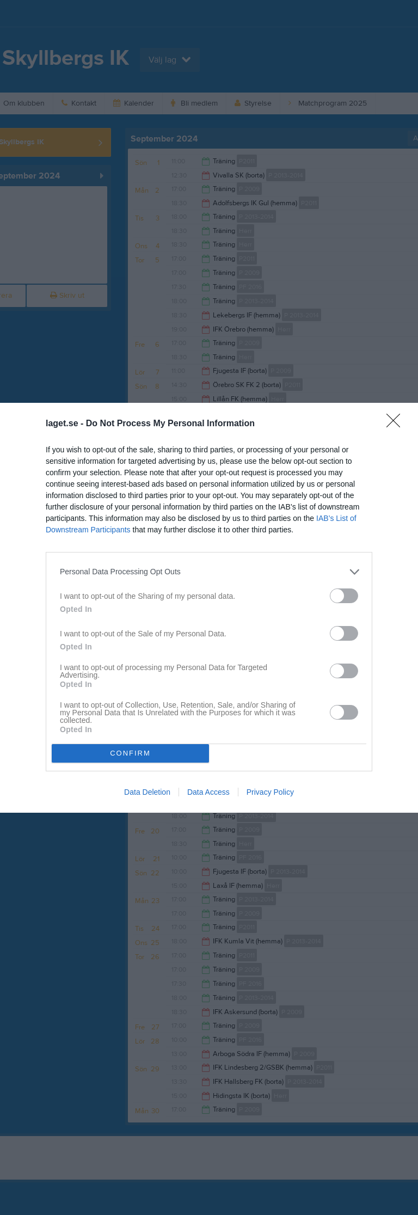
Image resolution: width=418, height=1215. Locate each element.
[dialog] (209, 608)
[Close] (396, 424)
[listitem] (209, 572)
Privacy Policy (270, 792)
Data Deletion (147, 792)
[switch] (344, 595)
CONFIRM (130, 752)
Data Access (208, 792)
